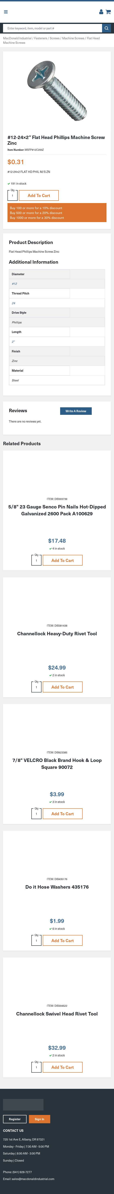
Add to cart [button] (39, 195)
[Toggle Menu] (6, 12)
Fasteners (40, 38)
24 (13, 303)
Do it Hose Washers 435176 (57, 886)
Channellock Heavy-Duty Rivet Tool (57, 633)
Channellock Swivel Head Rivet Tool (57, 1013)
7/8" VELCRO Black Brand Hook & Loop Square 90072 (57, 763)
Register (15, 1119)
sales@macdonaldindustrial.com (33, 1179)
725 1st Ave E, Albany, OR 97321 (24, 1139)
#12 (14, 283)
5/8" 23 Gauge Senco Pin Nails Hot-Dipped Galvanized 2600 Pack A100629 (57, 510)
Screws (55, 38)
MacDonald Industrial (17, 38)
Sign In (39, 1119)
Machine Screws (73, 38)
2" (13, 341)
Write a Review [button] (76, 411)
